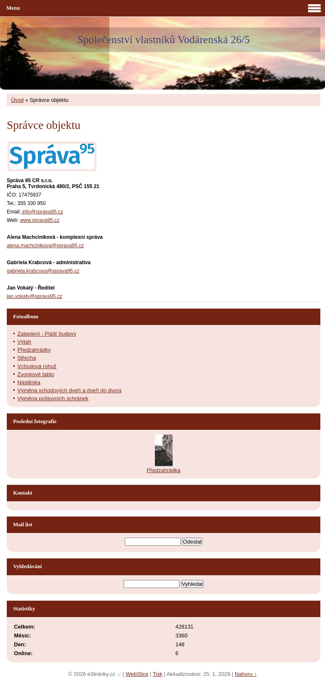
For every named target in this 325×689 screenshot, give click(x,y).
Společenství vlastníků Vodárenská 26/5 (163, 39)
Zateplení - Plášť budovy (46, 334)
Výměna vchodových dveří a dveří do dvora (69, 390)
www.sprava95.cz (39, 220)
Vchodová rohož (36, 366)
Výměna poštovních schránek (52, 398)
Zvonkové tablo (35, 374)
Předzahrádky (34, 350)
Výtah (24, 342)
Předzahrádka (164, 470)
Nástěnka (28, 382)
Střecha (26, 358)
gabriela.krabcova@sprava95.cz (43, 271)
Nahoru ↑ (246, 674)
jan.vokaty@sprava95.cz (34, 296)
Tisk (157, 674)
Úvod (17, 100)
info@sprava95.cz (42, 212)
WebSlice (137, 674)
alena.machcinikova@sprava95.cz (45, 246)
